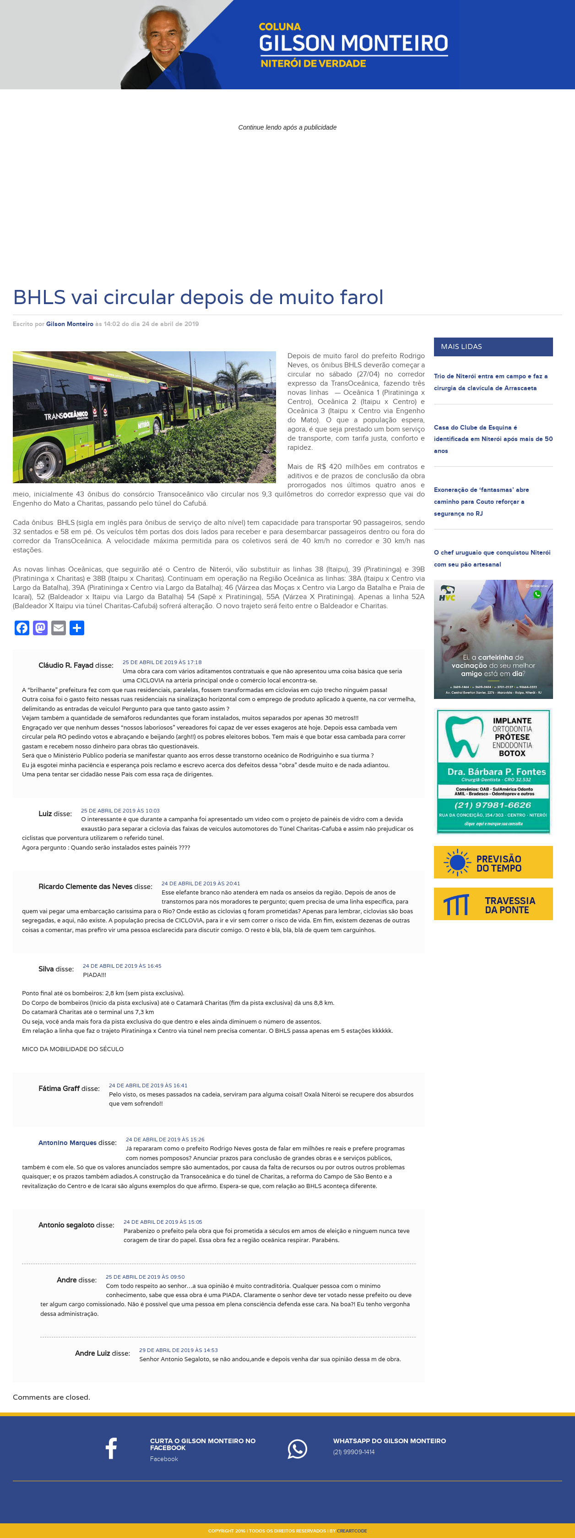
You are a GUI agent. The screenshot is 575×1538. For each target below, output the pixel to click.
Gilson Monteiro (69, 324)
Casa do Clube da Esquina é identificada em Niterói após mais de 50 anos (493, 439)
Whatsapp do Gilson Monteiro (389, 1441)
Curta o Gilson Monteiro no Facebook (202, 1444)
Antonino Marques (67, 1143)
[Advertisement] (287, 199)
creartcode (352, 1531)
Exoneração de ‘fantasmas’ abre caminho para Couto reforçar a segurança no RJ (481, 501)
